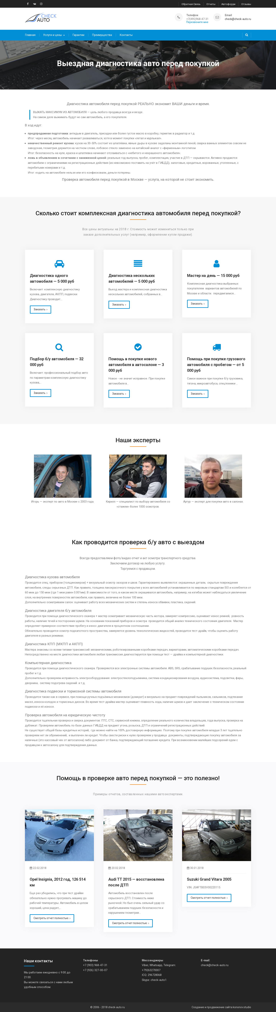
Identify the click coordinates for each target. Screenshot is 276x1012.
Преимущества (102, 33)
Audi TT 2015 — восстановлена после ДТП (136, 881)
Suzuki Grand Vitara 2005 (209, 878)
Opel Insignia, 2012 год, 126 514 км (57, 881)
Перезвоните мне (197, 21)
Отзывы (246, 3)
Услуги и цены (52, 33)
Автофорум (228, 3)
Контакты (126, 33)
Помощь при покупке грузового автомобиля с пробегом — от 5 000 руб (216, 363)
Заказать (39, 308)
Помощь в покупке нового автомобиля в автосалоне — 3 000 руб (136, 363)
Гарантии (78, 33)
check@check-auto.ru (238, 18)
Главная (30, 33)
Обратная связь (191, 3)
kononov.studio (242, 1005)
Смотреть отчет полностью (51, 916)
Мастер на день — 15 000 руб (213, 274)
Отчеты (210, 3)
